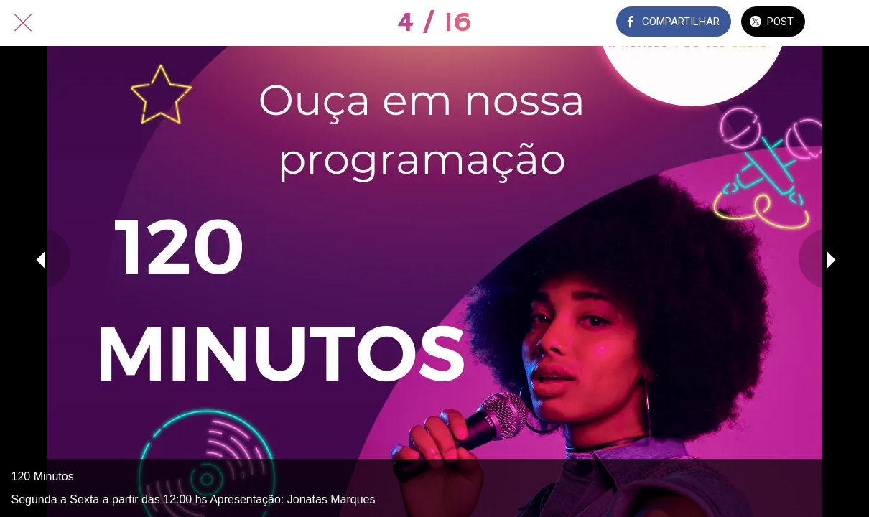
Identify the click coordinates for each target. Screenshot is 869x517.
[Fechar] (23, 23)
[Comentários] (846, 23)
